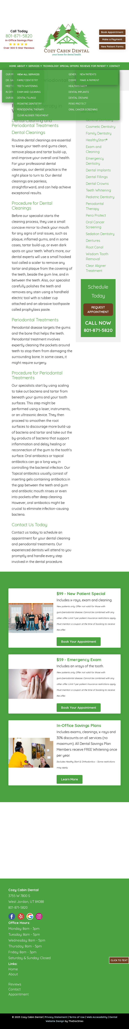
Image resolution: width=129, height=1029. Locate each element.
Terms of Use (77, 1017)
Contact (114, 66)
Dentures (93, 240)
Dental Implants (98, 170)
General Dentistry (99, 120)
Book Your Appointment (78, 642)
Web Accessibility (97, 1017)
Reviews (85, 66)
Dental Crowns (97, 183)
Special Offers (69, 66)
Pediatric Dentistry (100, 197)
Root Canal (94, 247)
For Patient (98, 66)
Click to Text (119, 960)
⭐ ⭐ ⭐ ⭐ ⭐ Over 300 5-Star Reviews (19, 46)
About (21, 66)
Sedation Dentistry (100, 234)
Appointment (18, 994)
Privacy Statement (56, 1017)
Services (33, 66)
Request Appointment (98, 309)
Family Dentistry (99, 133)
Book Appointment (112, 32)
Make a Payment (112, 39)
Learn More (69, 779)
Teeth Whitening (98, 190)
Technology (51, 66)
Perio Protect (96, 215)
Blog (12, 979)
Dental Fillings (97, 177)
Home (12, 66)
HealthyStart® (97, 140)
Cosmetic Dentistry (100, 126)
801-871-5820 (19, 36)
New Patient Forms (112, 46)
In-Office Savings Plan (19, 40)
